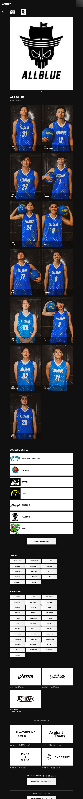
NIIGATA (49, 566)
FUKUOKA (65, 566)
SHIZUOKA (17, 613)
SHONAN (33, 602)
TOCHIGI (33, 597)
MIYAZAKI (18, 634)
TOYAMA (49, 602)
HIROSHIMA (33, 623)
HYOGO (65, 613)
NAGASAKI (65, 628)
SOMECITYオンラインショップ (41, 778)
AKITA (33, 591)
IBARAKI (17, 597)
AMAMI (33, 634)
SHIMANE (65, 618)
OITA (17, 571)
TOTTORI (49, 618)
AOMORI (33, 566)
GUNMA (49, 597)
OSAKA (49, 561)
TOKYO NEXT (33, 561)
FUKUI (17, 607)
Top (3, 12)
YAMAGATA (49, 591)
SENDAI (65, 561)
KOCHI (34, 628)
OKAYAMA (17, 623)
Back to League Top (42, 541)
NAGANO (49, 607)
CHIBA (18, 602)
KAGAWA (17, 628)
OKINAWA (33, 571)
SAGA (49, 628)
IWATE (17, 591)
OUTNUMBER (44, 699)
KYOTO (49, 613)
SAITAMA (65, 597)
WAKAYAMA (33, 618)
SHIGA (34, 613)
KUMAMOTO (17, 576)
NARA (17, 618)
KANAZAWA (65, 602)
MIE (65, 571)
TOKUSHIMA (65, 623)
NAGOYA (17, 566)
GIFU (65, 607)
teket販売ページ (41, 760)
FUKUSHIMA (65, 591)
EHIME (34, 576)
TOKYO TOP (17, 561)
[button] (41, 91)
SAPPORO (49, 571)
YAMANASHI (33, 607)
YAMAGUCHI (49, 623)
